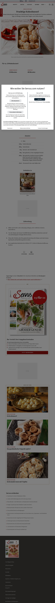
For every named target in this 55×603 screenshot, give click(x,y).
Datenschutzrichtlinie (25, 128)
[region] (27, 107)
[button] (39, 99)
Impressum (9, 128)
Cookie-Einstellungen (43, 128)
